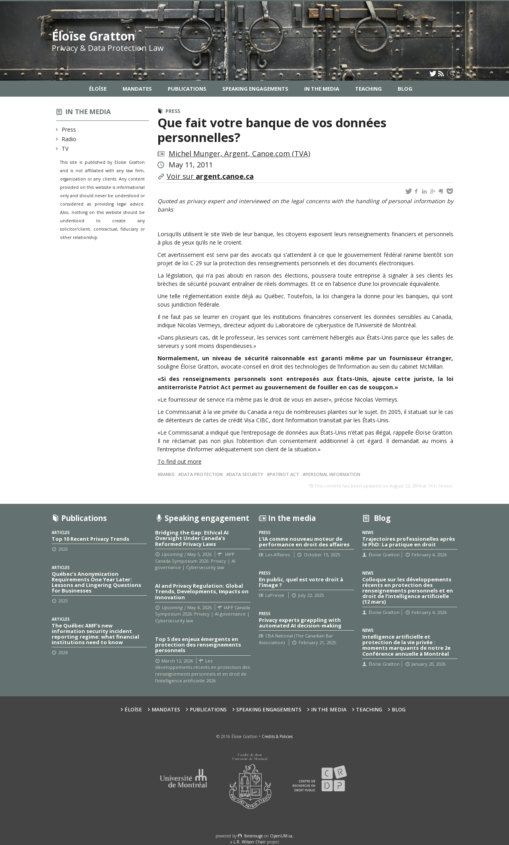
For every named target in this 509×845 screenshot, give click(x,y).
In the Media (321, 88)
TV (65, 148)
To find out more (179, 461)
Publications (187, 88)
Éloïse (98, 88)
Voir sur (210, 176)
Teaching (368, 88)
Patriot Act (284, 474)
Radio (69, 139)
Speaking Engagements (255, 88)
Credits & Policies (277, 736)
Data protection (202, 474)
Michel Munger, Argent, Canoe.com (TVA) (239, 153)
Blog (405, 88)
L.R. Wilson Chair (249, 842)
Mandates (137, 88)
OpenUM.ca (281, 836)
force (253, 836)
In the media (88, 111)
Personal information (332, 474)
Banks (167, 474)
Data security (246, 474)
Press (69, 129)
